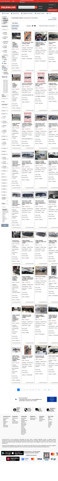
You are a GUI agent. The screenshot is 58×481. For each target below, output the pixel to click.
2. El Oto (14, 420)
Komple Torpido (39, 13)
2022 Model (5, 86)
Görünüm (29, 25)
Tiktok (49, 425)
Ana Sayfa (6, 13)
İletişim (40, 420)
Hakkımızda (5, 426)
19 (45, 389)
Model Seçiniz (5, 80)
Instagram (50, 422)
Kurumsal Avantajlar (5, 1)
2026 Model (5, 81)
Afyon (4, 220)
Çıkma (5, 59)
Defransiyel (23, 431)
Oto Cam (23, 427)
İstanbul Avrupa (4, 211)
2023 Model (5, 85)
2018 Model (5, 92)
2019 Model (5, 90)
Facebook (50, 419)
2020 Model (5, 89)
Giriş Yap (51, 4)
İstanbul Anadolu (4, 212)
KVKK (4, 424)
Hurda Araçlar (15, 423)
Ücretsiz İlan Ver (52, 10)
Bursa (4, 216)
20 (49, 389)
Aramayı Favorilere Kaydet (52, 399)
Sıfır (5, 61)
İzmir (4, 215)
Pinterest (50, 424)
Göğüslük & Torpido (26, 13)
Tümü (5, 63)
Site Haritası (5, 425)
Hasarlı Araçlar (15, 421)
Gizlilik (4, 423)
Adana (4, 217)
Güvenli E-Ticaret (53, 1)
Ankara (4, 213)
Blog (13, 1)
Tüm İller (4, 209)
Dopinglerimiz (42, 419)
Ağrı (4, 221)
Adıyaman (4, 218)
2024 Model (5, 84)
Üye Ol (50, 7)
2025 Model (5, 83)
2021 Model (5, 88)
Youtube (50, 423)
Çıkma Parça (15, 13)
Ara (5, 225)
